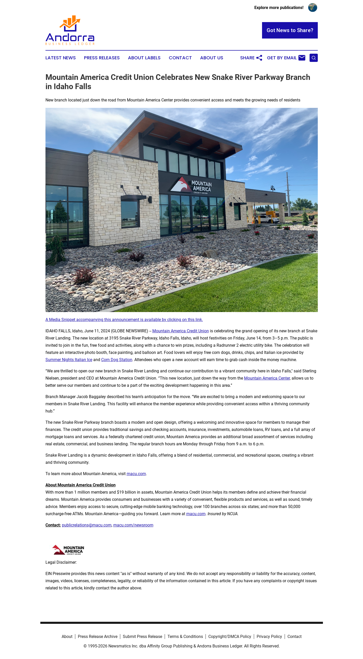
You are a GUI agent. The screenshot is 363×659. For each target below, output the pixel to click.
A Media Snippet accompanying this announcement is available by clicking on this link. (124, 319)
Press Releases (102, 58)
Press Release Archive (97, 636)
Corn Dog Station (116, 359)
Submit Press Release (142, 636)
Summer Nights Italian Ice (68, 359)
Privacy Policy (269, 636)
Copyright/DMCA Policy (229, 636)
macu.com (136, 473)
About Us (211, 58)
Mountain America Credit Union (180, 330)
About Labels (144, 58)
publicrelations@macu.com (86, 525)
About (67, 636)
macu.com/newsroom (133, 525)
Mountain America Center (267, 378)
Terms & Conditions (185, 636)
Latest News (60, 58)
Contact (180, 58)
